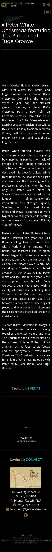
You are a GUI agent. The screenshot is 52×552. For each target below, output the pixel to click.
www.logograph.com (30, 542)
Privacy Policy (27, 535)
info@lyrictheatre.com (32, 509)
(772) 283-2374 (30, 505)
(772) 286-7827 (32, 500)
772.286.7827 (28, 3)
